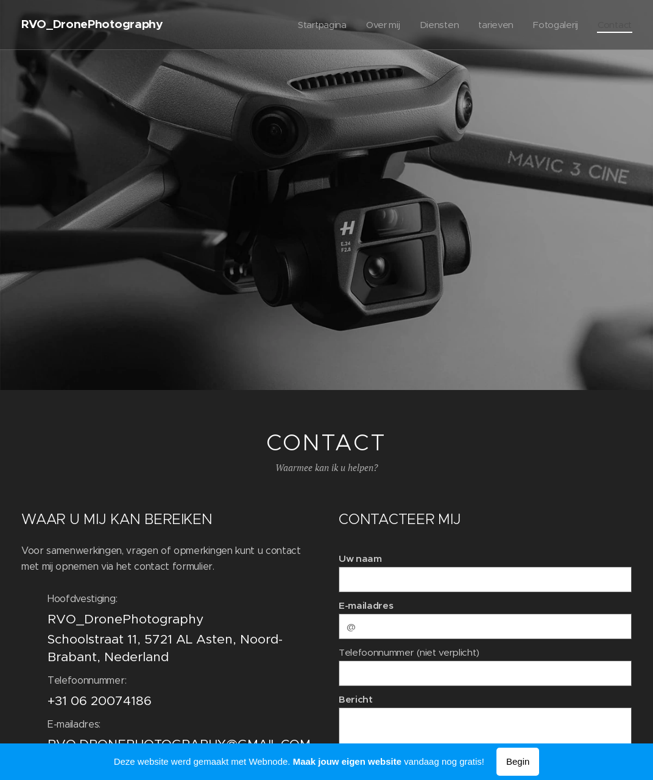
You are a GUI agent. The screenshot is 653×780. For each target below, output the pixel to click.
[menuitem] (317, 25)
